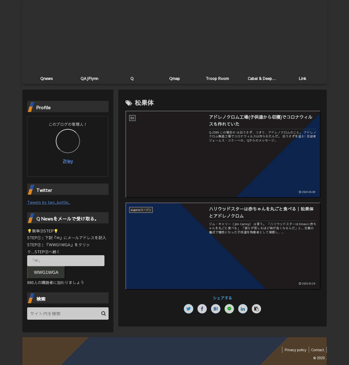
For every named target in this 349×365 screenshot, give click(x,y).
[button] (103, 313)
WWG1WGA (46, 272)
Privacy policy (295, 349)
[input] (68, 313)
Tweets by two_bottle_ (48, 202)
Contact (317, 349)
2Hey (68, 161)
